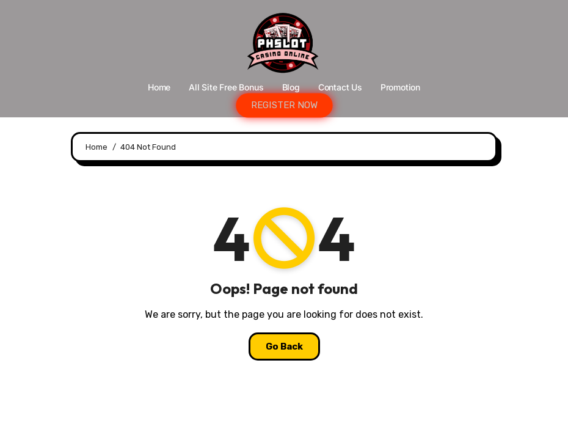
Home (159, 87)
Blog (291, 87)
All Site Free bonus (226, 87)
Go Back (284, 346)
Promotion (400, 87)
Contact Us (340, 87)
